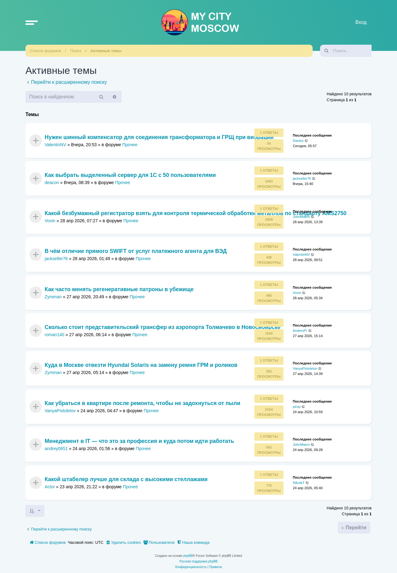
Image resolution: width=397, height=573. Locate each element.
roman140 (54, 334)
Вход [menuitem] (361, 22)
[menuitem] (123, 542)
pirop (297, 406)
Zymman (53, 296)
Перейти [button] (355, 527)
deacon (52, 182)
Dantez (298, 140)
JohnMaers (301, 217)
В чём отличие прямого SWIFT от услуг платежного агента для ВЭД (136, 251)
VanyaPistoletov (305, 368)
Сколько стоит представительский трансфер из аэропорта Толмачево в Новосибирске (162, 327)
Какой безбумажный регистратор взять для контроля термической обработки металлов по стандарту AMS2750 (195, 213)
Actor (50, 486)
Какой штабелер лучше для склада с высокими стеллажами (126, 479)
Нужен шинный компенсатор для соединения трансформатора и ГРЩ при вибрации (159, 137)
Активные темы (106, 50)
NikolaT (299, 482)
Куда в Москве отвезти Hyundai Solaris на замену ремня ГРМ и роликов (141, 365)
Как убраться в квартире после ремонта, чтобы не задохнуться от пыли (142, 403)
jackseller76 (302, 178)
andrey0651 (56, 448)
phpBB (188, 555)
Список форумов (45, 50)
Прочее (129, 144)
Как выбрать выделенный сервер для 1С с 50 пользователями (130, 175)
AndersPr (300, 330)
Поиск (75, 50)
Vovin (50, 220)
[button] (31, 22)
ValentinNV (55, 144)
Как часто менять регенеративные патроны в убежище (119, 289)
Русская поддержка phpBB (198, 561)
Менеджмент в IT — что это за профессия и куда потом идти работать (139, 441)
